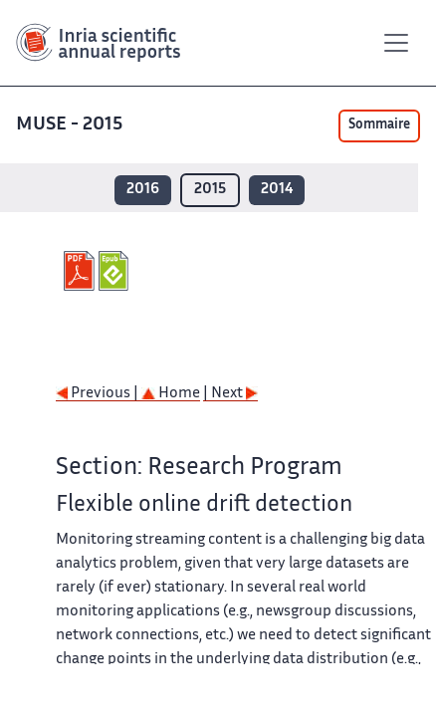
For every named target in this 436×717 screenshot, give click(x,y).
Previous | (98, 393)
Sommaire (379, 125)
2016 (142, 189)
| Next (230, 393)
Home (170, 393)
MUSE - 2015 (71, 125)
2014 (277, 189)
